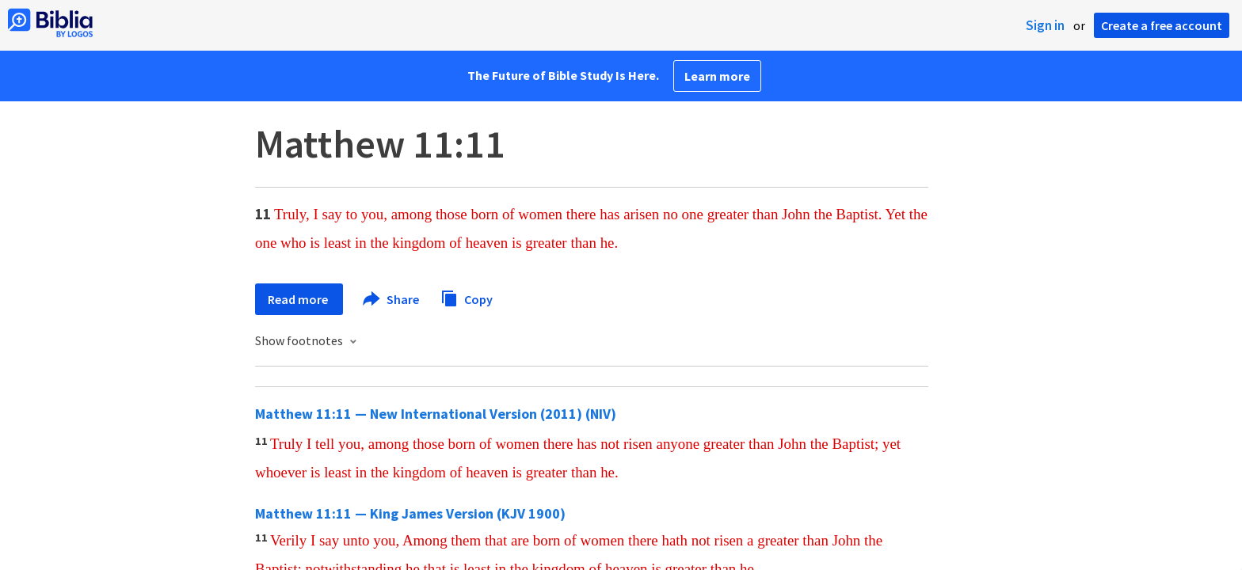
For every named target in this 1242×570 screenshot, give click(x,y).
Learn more (717, 76)
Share (391, 299)
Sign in (1045, 25)
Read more (299, 299)
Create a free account (1161, 25)
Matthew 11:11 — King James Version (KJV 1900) (410, 513)
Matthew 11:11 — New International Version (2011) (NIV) (435, 414)
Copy (466, 297)
